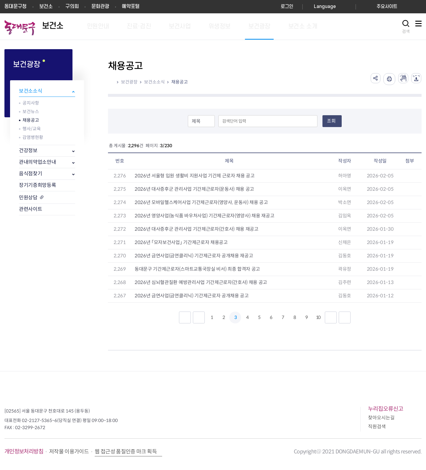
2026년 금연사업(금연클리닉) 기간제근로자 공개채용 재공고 (194, 256)
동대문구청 (15, 6)
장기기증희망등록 (37, 185)
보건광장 (129, 82)
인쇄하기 (386, 79)
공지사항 (30, 103)
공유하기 (371, 79)
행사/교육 (31, 128)
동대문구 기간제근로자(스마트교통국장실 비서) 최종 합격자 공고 (197, 269)
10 (318, 317)
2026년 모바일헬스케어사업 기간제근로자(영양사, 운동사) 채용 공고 (201, 202)
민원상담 (28, 198)
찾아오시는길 (381, 418)
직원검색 (377, 427)
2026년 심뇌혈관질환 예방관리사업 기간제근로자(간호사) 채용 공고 (201, 282)
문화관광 (100, 6)
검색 (406, 31)
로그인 (287, 6)
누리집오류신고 (385, 408)
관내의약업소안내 (37, 162)
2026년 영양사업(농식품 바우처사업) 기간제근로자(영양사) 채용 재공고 (204, 216)
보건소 (46, 6)
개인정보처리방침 (23, 451)
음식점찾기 (30, 174)
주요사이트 (387, 6)
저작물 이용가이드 (69, 451)
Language (325, 6)
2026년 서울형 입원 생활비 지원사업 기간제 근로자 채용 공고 (195, 176)
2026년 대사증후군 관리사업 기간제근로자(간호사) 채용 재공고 (197, 229)
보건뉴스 (30, 111)
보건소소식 (30, 91)
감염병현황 (32, 137)
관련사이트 (30, 209)
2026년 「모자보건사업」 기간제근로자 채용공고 (181, 242)
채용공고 (30, 120)
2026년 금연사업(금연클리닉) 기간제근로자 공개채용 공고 (192, 296)
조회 (331, 121)
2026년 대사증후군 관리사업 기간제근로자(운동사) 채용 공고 (194, 189)
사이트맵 (418, 26)
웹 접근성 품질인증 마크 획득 (126, 451)
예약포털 (131, 6)
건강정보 (28, 150)
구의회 (72, 6)
